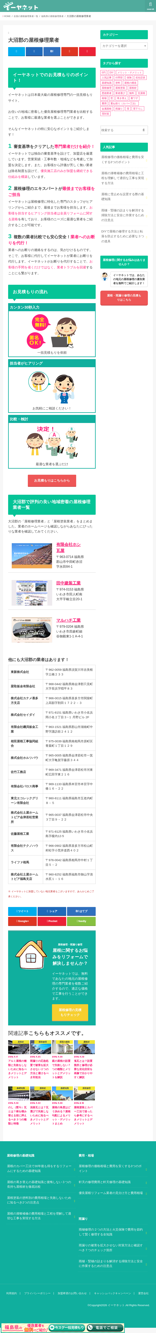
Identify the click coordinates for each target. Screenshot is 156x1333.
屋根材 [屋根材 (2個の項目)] (132, 87)
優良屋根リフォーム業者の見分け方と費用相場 (111, 1198)
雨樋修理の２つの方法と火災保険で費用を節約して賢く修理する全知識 (111, 1237)
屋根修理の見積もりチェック (70, 1017)
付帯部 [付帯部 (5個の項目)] (119, 77)
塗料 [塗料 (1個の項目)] (117, 82)
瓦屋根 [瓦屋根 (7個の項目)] (141, 93)
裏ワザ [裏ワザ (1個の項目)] (134, 98)
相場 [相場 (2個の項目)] (104, 98)
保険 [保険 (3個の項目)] (129, 77)
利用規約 (11, 1298)
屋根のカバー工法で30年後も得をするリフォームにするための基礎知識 (39, 1174)
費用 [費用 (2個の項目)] (104, 103)
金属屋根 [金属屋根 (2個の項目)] (107, 108)
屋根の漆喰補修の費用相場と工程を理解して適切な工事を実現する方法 (122, 177)
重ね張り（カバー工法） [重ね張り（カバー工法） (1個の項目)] (123, 103)
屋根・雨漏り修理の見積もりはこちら (124, 295)
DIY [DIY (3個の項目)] (111, 72)
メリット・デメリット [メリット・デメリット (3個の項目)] (129, 72)
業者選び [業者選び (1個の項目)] (120, 93)
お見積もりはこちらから (52, 480)
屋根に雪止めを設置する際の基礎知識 (122, 195)
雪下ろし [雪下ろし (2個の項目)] (138, 108)
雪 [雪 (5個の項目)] (128, 108)
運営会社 (142, 1298)
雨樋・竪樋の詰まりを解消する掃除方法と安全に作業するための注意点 (122, 213)
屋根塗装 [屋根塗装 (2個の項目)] (120, 87)
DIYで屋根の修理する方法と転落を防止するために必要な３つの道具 (122, 234)
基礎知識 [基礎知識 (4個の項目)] (107, 82)
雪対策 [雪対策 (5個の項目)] (105, 113)
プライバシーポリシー (37, 1298)
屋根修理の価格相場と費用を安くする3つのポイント (122, 159)
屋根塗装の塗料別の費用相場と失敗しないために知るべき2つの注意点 (39, 1205)
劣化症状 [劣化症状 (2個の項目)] (140, 77)
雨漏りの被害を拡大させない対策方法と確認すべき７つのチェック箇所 (111, 1253)
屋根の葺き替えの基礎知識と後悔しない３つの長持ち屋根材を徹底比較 (39, 1190)
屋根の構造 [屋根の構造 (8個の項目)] (130, 82)
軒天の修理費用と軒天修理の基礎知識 (105, 1187)
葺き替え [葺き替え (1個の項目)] (122, 98)
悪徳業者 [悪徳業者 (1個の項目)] (107, 93)
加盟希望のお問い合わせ (71, 1298)
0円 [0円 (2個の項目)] (104, 72)
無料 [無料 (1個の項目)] (131, 93)
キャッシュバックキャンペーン (111, 1298)
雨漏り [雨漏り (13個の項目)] (119, 108)
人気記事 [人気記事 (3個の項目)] (107, 77)
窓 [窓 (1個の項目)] (111, 98)
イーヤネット (117, 1310)
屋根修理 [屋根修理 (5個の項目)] (107, 87)
